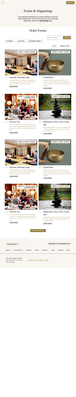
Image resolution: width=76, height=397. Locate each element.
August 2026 (64, 46)
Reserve (70, 2)
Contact (45, 379)
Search (66, 37)
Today (54, 46)
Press (37, 379)
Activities (44, 21)
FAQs (53, 379)
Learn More (14, 93)
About (8, 379)
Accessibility (18, 379)
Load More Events (38, 359)
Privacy (29, 379)
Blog (68, 379)
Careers (61, 379)
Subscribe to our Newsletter (59, 372)
